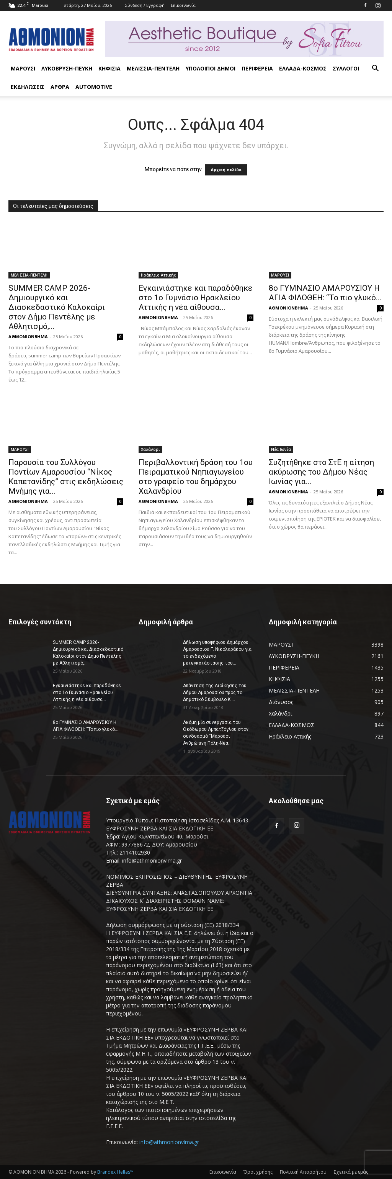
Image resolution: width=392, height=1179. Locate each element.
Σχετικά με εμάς (351, 1172)
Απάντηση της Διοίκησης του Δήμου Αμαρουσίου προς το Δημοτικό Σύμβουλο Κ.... (215, 692)
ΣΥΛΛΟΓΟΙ (346, 68)
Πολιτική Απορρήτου (303, 1172)
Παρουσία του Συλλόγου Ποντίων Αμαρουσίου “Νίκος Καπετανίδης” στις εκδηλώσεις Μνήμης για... (65, 477)
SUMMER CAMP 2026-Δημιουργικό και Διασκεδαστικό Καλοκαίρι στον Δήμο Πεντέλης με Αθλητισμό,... (56, 307)
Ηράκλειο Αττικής (158, 275)
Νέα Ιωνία (281, 449)
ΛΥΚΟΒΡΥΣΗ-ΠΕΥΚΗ (66, 68)
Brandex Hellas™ (115, 1172)
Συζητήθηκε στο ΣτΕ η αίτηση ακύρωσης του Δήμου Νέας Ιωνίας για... (321, 472)
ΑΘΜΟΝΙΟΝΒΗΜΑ (28, 336)
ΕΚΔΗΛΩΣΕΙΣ (27, 86)
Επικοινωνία (183, 5)
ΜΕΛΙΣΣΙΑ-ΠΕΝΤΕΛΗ (153, 68)
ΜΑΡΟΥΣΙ (23, 68)
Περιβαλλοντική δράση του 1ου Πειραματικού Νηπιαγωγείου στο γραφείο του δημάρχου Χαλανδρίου (196, 477)
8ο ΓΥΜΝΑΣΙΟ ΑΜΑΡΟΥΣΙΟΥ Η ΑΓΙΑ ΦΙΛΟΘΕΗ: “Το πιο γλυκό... (325, 292)
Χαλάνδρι (150, 449)
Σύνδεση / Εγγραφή (145, 5)
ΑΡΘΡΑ (60, 86)
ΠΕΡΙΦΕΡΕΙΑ (257, 68)
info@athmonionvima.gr (169, 1142)
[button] (375, 69)
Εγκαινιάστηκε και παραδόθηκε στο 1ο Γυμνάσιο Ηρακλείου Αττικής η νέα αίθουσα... (196, 297)
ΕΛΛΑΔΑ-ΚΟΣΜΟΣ (303, 68)
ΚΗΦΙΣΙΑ (109, 68)
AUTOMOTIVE (93, 86)
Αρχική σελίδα (226, 169)
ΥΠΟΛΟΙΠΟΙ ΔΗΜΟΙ (210, 68)
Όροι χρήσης (258, 1172)
